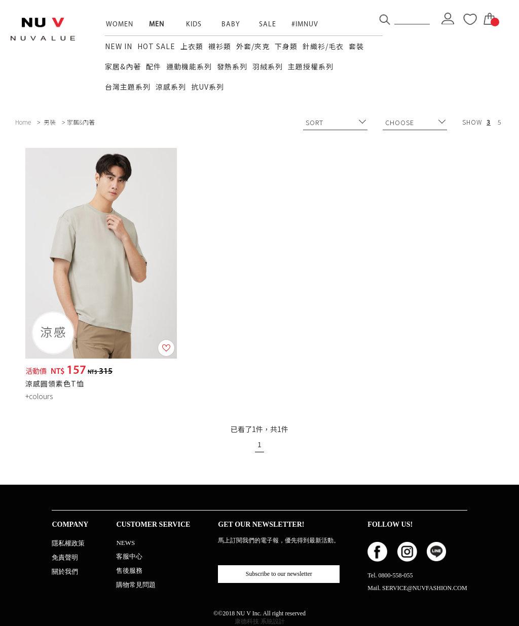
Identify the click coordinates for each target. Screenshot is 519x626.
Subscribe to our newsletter (279, 573)
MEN (156, 24)
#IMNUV (304, 24)
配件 (153, 66)
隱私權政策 (68, 543)
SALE (267, 24)
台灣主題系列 (128, 87)
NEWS (125, 542)
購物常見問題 (136, 585)
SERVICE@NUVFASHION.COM (424, 588)
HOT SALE (156, 46)
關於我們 (65, 571)
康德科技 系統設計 (260, 621)
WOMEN (119, 24)
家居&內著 (123, 66)
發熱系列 (232, 66)
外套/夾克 (253, 46)
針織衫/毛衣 (323, 46)
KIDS (194, 24)
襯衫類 (219, 46)
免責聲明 (65, 557)
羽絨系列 (267, 66)
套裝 (356, 46)
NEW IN (118, 46)
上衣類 (191, 46)
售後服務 (129, 570)
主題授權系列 (310, 66)
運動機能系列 (189, 66)
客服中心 (129, 556)
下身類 (286, 46)
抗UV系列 (207, 87)
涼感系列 (171, 87)
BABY (230, 24)
